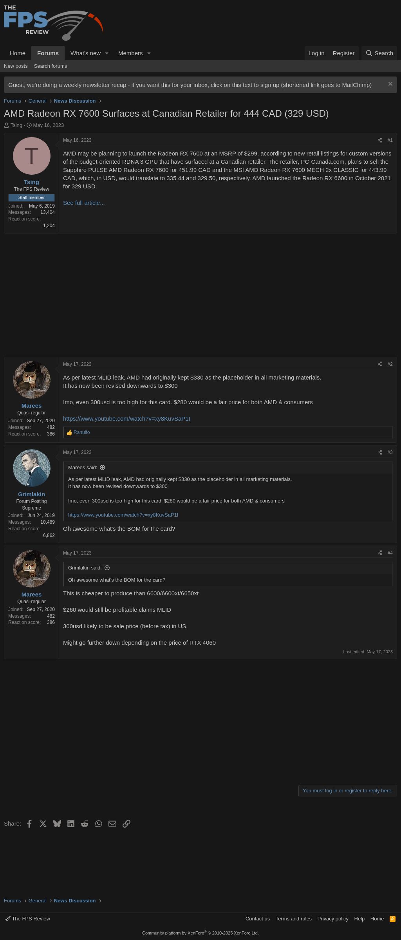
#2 (390, 364)
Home (17, 53)
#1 (390, 140)
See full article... (84, 202)
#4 (390, 553)
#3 (390, 452)
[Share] (380, 140)
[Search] (379, 53)
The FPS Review (27, 919)
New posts (16, 66)
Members (130, 53)
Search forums (50, 66)
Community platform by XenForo (200, 933)
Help (359, 919)
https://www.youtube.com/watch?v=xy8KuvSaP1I (126, 418)
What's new (85, 53)
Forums (48, 53)
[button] (106, 53)
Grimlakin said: (85, 568)
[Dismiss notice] (389, 85)
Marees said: (82, 467)
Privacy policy (333, 919)
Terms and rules (294, 919)
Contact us (258, 919)
